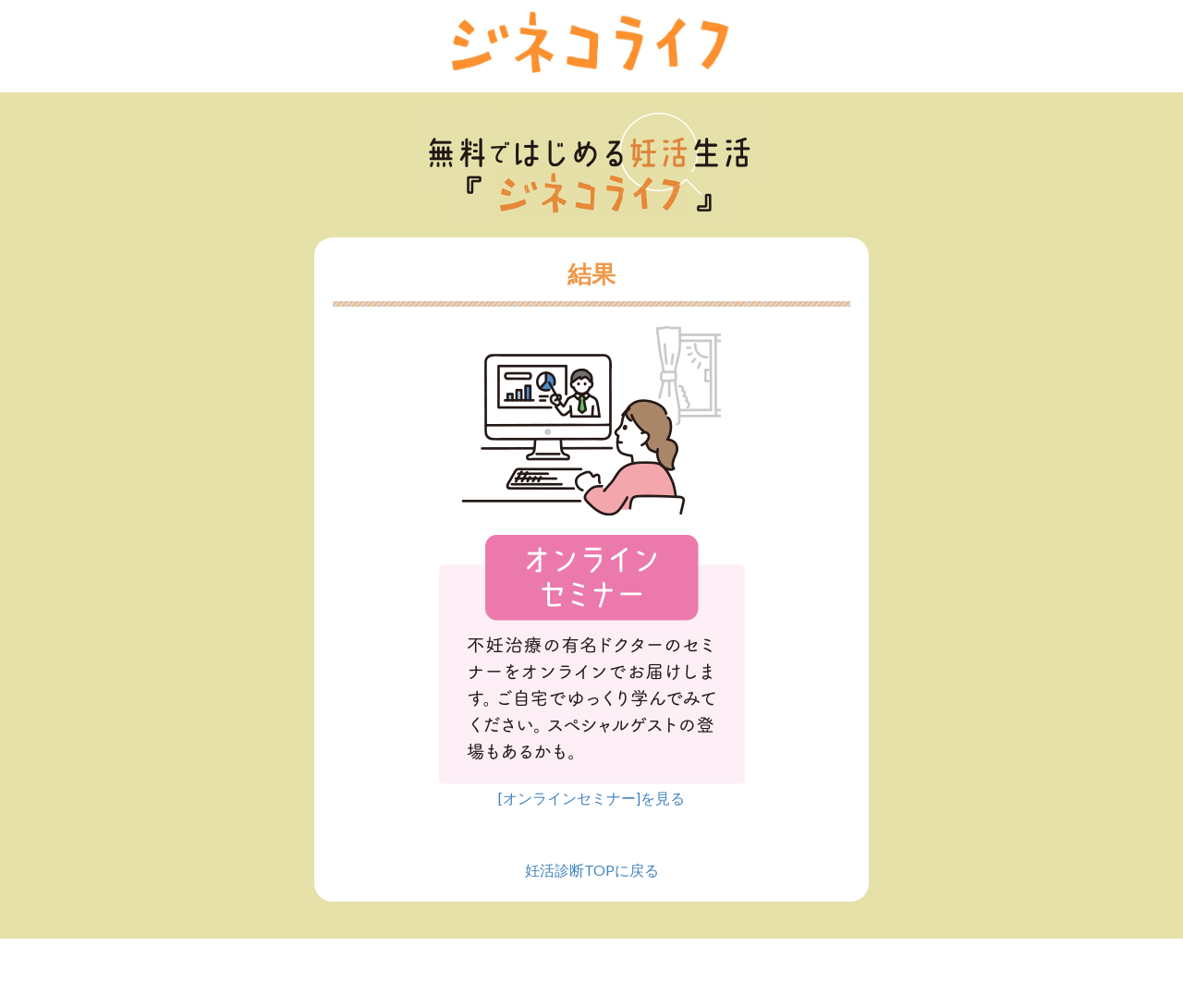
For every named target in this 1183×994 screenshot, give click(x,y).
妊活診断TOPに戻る (592, 870)
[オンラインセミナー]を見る (591, 797)
